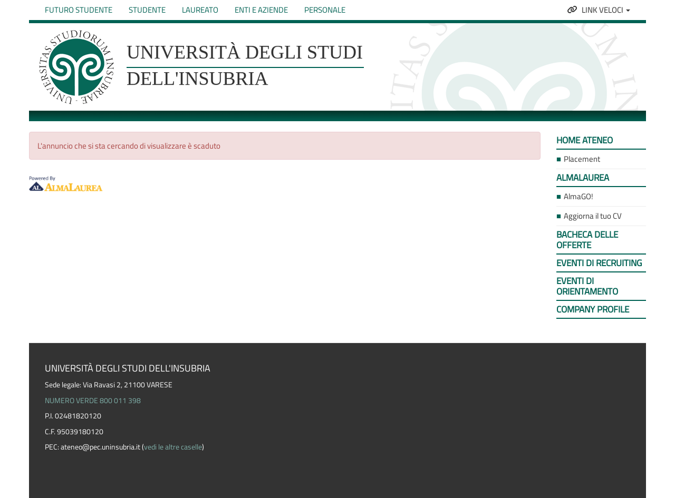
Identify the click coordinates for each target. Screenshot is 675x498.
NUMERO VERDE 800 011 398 (93, 400)
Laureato (200, 10)
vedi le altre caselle (173, 447)
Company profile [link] (592, 309)
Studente (147, 10)
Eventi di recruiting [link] (599, 263)
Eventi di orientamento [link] (587, 286)
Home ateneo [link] (584, 140)
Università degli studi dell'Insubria (245, 65)
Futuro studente (78, 10)
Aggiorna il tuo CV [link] (593, 216)
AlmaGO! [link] (578, 196)
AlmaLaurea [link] (582, 177)
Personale (324, 10)
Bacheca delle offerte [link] (587, 240)
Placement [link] (582, 159)
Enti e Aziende (261, 10)
